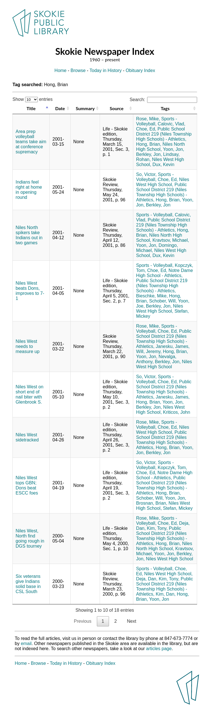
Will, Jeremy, (149, 351)
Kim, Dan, (165, 594)
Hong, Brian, (148, 144)
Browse (78, 70)
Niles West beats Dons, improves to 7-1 (30, 291)
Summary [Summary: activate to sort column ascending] (85, 108)
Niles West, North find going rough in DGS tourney (30, 538)
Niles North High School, (160, 147)
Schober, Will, (163, 301)
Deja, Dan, (147, 578)
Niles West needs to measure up (28, 346)
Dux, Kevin (163, 164)
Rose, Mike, (148, 118)
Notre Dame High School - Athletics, (164, 273)
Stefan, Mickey (178, 508)
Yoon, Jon (159, 599)
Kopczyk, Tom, (172, 467)
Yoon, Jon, (173, 149)
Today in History (106, 70)
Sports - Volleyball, (155, 177)
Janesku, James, (172, 346)
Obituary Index (140, 70)
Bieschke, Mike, (152, 295)
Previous (82, 621)
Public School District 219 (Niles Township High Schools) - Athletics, (163, 134)
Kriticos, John (176, 412)
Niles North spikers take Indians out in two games (29, 235)
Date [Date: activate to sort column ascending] (60, 108)
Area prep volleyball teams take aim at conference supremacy (31, 141)
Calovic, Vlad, (172, 123)
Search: (163, 99)
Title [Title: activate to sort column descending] (31, 108)
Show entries (32, 99)
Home (60, 70)
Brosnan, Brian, (151, 503)
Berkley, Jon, (149, 154)
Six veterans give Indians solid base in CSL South (28, 584)
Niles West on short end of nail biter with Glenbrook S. (29, 394)
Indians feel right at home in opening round (29, 190)
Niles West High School (164, 364)
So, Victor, (146, 174)
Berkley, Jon (158, 204)
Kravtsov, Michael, (170, 240)
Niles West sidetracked (27, 437)
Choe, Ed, (146, 129)
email (26, 643)
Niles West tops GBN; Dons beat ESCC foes (27, 485)
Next (131, 621)
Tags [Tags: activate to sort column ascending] (165, 108)
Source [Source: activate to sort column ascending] (117, 108)
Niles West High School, (162, 182)
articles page (159, 648)
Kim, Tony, (157, 528)
